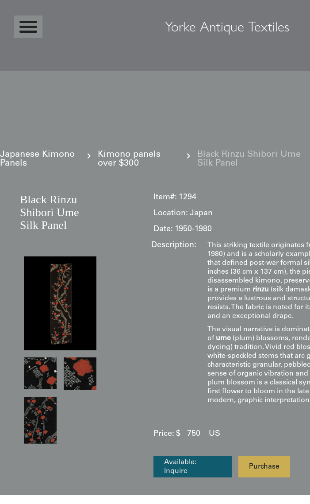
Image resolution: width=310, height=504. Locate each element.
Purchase (264, 466)
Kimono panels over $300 (129, 159)
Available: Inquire (180, 467)
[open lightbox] (60, 303)
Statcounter (24, 499)
